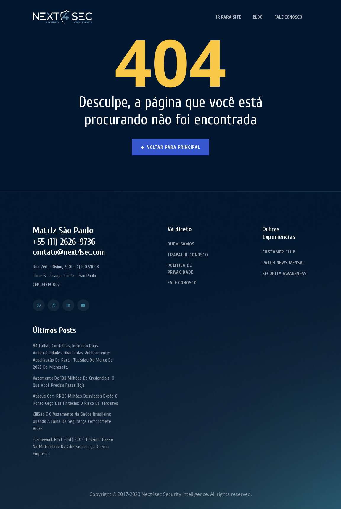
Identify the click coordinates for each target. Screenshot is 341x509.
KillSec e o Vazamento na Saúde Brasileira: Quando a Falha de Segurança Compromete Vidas (72, 421)
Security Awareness (284, 273)
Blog (258, 17)
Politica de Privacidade (180, 268)
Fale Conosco (288, 17)
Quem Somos (181, 244)
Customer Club (278, 252)
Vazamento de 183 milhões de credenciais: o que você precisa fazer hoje (73, 381)
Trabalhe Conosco (188, 255)
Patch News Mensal (283, 262)
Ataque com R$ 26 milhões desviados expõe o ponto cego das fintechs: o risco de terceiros (75, 400)
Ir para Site (228, 17)
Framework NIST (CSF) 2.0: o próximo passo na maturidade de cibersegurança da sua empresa (73, 446)
